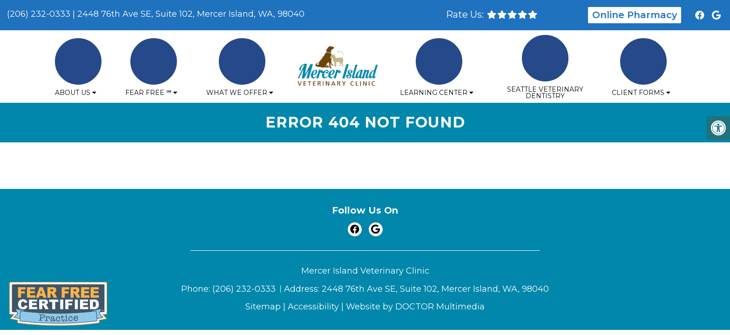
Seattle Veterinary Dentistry (545, 92)
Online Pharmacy (634, 14)
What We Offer (236, 92)
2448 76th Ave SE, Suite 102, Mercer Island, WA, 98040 (190, 14)
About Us (72, 92)
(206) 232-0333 (38, 14)
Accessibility (313, 307)
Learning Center (433, 92)
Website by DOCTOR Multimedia (415, 307)
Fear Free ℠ (148, 92)
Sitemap (263, 307)
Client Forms (638, 92)
